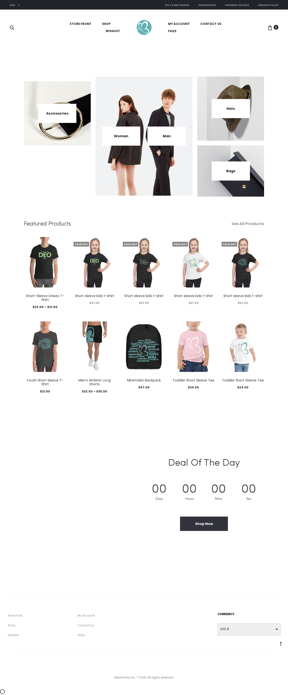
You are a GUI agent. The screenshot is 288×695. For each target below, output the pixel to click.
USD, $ (224, 629)
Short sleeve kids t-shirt (94, 295)
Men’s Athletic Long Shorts (94, 382)
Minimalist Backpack (144, 380)
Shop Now (204, 523)
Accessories (57, 113)
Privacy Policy (268, 5)
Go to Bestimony (177, 5)
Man (167, 136)
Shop (106, 24)
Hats (230, 108)
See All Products (248, 224)
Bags (230, 171)
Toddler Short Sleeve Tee (194, 380)
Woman (121, 136)
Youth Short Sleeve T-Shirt (45, 382)
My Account (179, 24)
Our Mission (207, 5)
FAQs (172, 31)
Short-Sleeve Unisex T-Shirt (45, 297)
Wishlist (113, 31)
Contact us (210, 24)
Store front (80, 24)
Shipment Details (237, 5)
